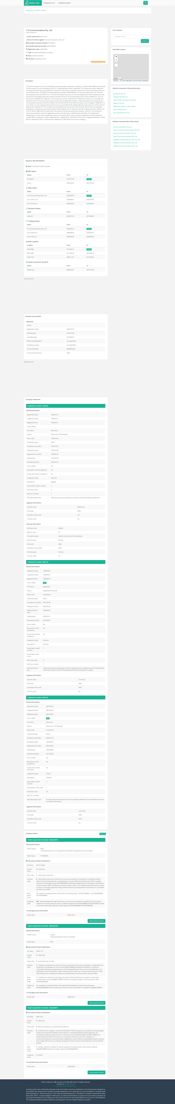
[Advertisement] (87, 20)
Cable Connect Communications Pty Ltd (126, 130)
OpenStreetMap (137, 80)
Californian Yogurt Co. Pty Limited (124, 106)
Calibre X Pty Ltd (118, 103)
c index (43, 10)
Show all (102, 834)
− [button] (116, 60)
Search (144, 41)
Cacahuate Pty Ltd (119, 94)
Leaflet (123, 80)
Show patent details (96, 921)
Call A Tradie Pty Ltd (119, 109)
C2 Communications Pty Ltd (122, 127)
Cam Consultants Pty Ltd (121, 113)
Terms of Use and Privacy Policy (65, 1086)
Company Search (64, 3)
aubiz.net (29, 10)
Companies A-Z (49, 3)
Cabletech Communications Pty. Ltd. (125, 143)
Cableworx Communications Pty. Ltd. (125, 146)
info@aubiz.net (70, 1084)
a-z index (37, 10)
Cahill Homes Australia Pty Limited (124, 100)
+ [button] (116, 57)
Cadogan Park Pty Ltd (120, 97)
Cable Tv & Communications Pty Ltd (125, 136)
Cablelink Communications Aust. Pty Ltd (126, 140)
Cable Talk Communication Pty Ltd (124, 133)
